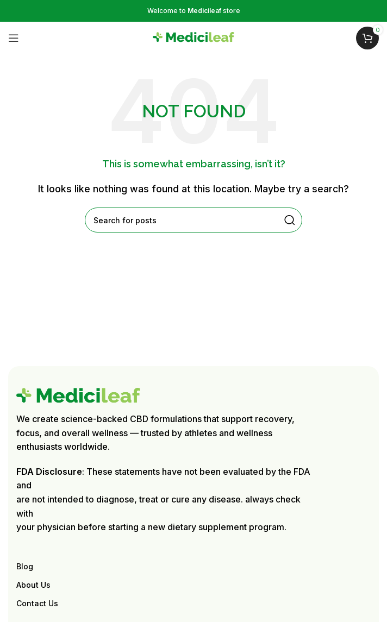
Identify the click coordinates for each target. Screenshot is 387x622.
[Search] (193, 220)
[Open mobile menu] (13, 38)
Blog (24, 566)
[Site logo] (193, 37)
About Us (33, 584)
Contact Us (37, 603)
